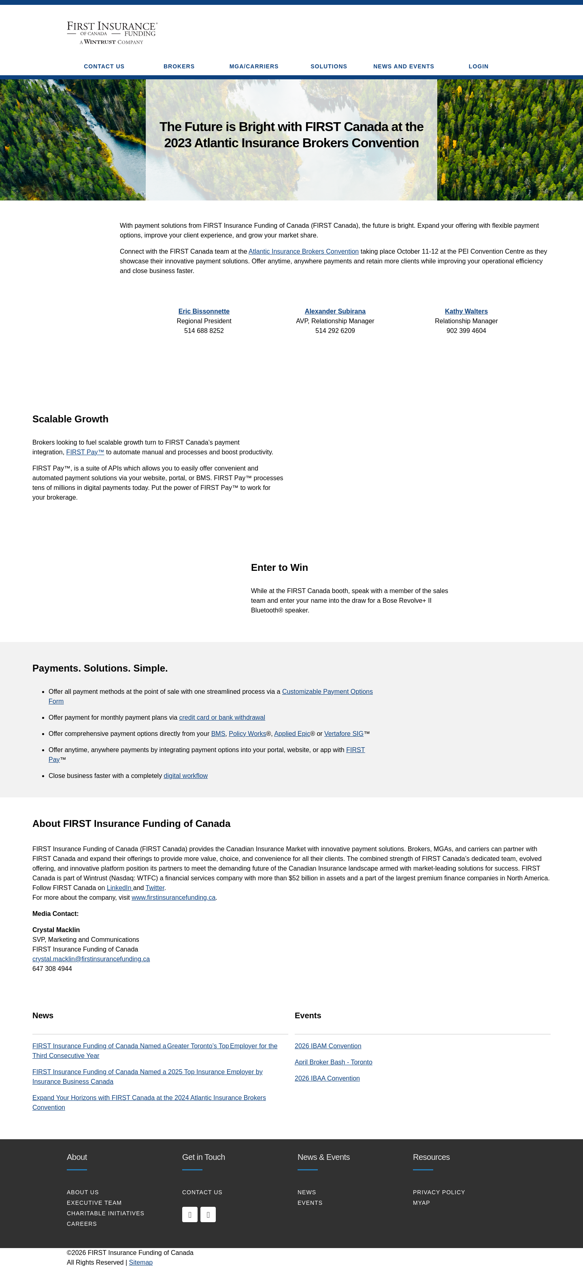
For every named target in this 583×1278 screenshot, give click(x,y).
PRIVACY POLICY (439, 1192)
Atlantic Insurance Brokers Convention (304, 251)
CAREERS (82, 1224)
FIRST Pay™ (85, 452)
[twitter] (208, 1214)
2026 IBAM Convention (328, 1046)
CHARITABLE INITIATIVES (106, 1213)
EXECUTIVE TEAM (94, 1203)
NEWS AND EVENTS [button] (403, 66)
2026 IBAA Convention (327, 1078)
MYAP (421, 1203)
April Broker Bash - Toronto (333, 1062)
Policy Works (247, 733)
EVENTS (310, 1203)
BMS (218, 733)
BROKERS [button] (179, 66)
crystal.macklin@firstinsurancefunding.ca (91, 959)
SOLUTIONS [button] (329, 66)
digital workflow (186, 775)
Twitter (155, 887)
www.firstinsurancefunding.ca (173, 897)
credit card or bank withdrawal (222, 717)
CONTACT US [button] (104, 66)
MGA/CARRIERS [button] (254, 66)
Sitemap (141, 1262)
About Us (83, 1192)
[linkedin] (190, 1214)
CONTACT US (202, 1192)
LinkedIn (120, 887)
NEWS (307, 1192)
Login (479, 66)
